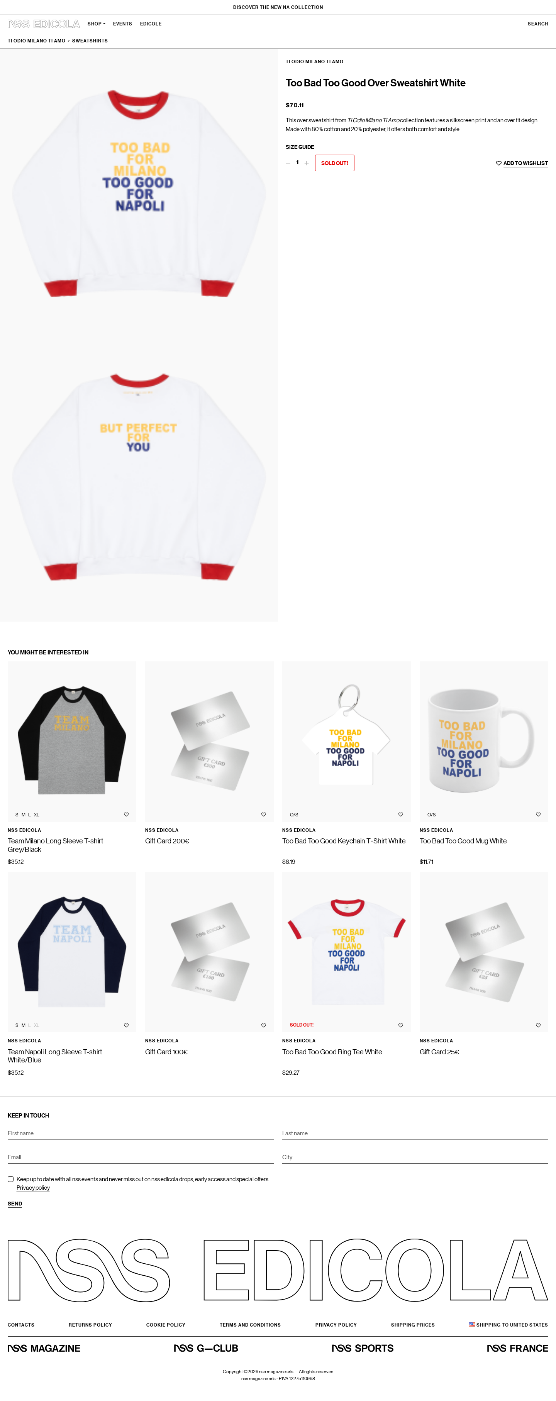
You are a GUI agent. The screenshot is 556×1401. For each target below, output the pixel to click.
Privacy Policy (336, 1325)
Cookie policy (166, 1325)
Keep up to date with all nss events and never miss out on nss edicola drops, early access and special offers (142, 1183)
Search (538, 23)
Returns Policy (90, 1325)
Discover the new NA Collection (278, 7)
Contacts (21, 1325)
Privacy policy (33, 1187)
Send (15, 1203)
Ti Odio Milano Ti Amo (37, 40)
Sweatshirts (90, 40)
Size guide (300, 146)
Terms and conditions (250, 1325)
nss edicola (24, 830)
